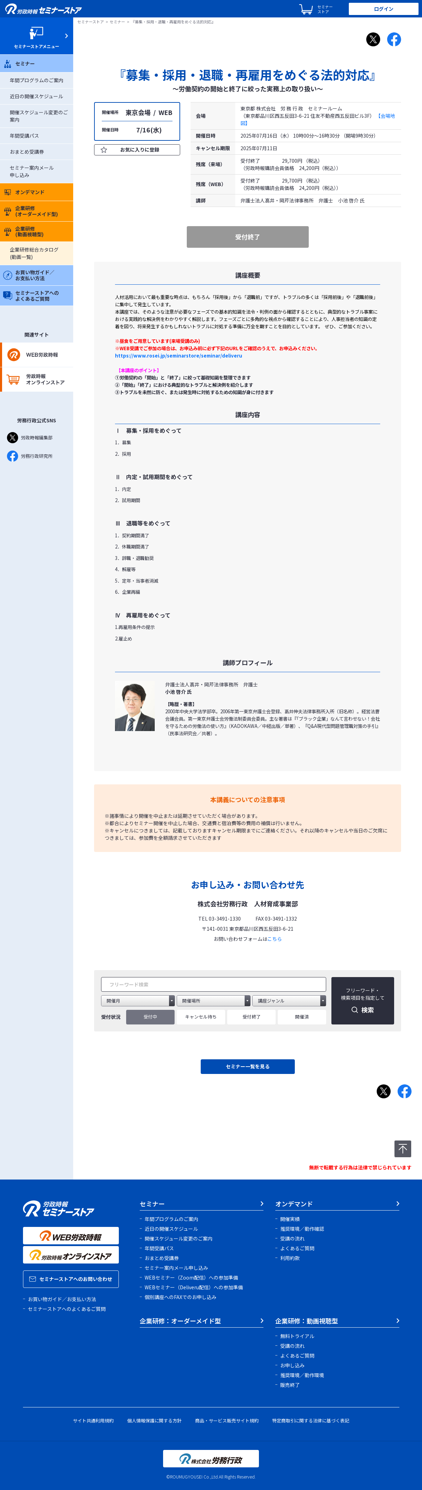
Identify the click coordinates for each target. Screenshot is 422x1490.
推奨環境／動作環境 (302, 1375)
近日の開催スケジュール (36, 96)
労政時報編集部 (30, 437)
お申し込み (292, 1365)
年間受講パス (24, 135)
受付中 (150, 1016)
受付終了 (252, 1016)
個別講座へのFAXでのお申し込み (180, 1296)
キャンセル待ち (201, 1016)
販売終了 (290, 1384)
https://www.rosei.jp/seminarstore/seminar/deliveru (178, 355)
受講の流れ (292, 1238)
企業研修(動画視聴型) (23, 231)
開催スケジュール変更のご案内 (179, 1238)
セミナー (19, 63)
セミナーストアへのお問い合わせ (70, 1278)
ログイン (383, 8)
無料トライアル (297, 1335)
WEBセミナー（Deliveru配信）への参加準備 (194, 1287)
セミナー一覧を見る (248, 1066)
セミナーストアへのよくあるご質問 (31, 295)
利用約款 (290, 1257)
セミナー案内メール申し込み (176, 1267)
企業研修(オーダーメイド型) (30, 211)
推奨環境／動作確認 (302, 1228)
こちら (274, 938)
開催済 (302, 1016)
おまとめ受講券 (27, 151)
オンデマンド (24, 192)
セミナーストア (90, 21)
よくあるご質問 (297, 1248)
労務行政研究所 (30, 456)
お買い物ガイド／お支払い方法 (28, 275)
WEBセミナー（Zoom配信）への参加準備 (191, 1277)
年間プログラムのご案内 (36, 80)
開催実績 (290, 1218)
